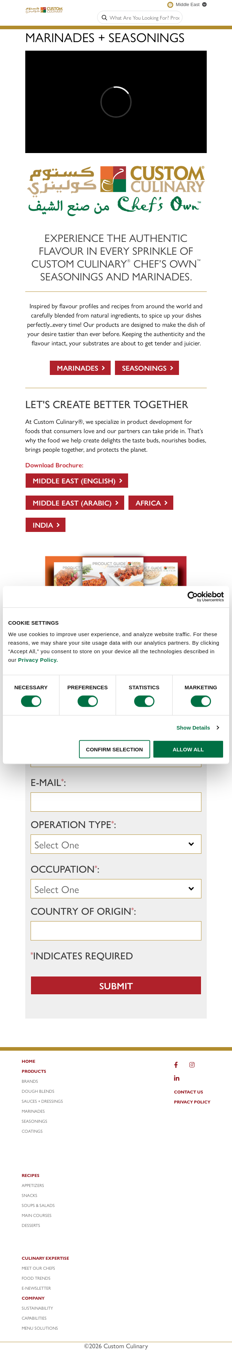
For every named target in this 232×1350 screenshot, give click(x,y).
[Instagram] (192, 1066)
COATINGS (32, 1131)
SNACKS (29, 1195)
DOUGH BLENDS (38, 1091)
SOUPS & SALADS (38, 1205)
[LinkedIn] (176, 1080)
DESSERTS (31, 1225)
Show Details (193, 728)
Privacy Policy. (38, 659)
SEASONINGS (34, 1121)
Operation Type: (73, 824)
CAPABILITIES (34, 1318)
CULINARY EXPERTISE (45, 1258)
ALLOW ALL (188, 749)
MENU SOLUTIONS (40, 1328)
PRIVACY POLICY (192, 1101)
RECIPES (30, 1175)
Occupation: (65, 868)
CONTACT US (188, 1091)
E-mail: (48, 782)
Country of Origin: (83, 910)
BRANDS (30, 1081)
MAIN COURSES (37, 1215)
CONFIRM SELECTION (114, 749)
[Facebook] (176, 1066)
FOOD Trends (36, 1278)
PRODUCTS (34, 1071)
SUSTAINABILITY (37, 1308)
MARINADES (33, 1111)
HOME (28, 1061)
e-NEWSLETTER (36, 1288)
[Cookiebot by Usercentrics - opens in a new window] (193, 597)
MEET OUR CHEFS (38, 1268)
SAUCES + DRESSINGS (42, 1101)
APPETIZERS (33, 1185)
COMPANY (33, 1298)
